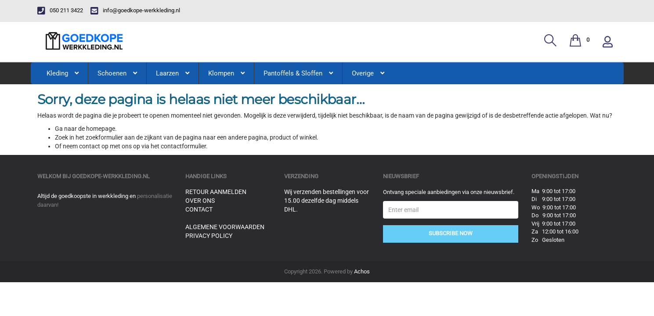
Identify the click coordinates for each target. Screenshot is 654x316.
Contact (199, 209)
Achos (362, 271)
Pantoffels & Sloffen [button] (298, 73)
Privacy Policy (208, 235)
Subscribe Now (451, 233)
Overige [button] (368, 73)
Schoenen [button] (117, 73)
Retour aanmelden (215, 191)
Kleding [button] (63, 73)
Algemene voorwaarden (224, 226)
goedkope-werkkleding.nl (111, 176)
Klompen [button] (226, 73)
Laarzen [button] (172, 73)
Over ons (200, 200)
